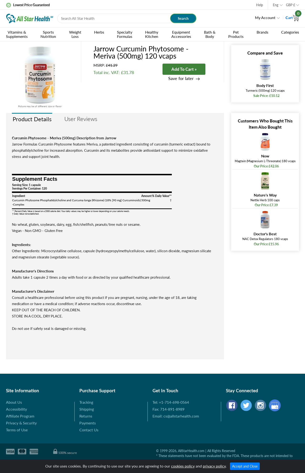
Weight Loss (75, 34)
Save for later (181, 78)
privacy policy (214, 466)
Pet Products (236, 34)
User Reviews (80, 118)
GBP (290, 5)
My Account (265, 17)
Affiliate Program (20, 416)
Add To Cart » (184, 69)
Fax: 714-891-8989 (168, 409)
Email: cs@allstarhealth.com (175, 416)
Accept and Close (245, 466)
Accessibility (16, 409)
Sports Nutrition (48, 34)
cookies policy (183, 466)
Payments (87, 423)
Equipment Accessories (181, 34)
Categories (290, 32)
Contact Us (88, 430)
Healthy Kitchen (151, 34)
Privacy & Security (21, 423)
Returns (85, 416)
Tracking (86, 402)
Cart (292, 17)
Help (259, 5)
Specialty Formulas (124, 34)
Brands (262, 32)
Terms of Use (17, 430)
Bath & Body (209, 34)
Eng (275, 5)
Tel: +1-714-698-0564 (170, 402)
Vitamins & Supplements (17, 34)
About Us (14, 402)
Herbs (99, 32)
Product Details (32, 119)
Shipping (86, 409)
